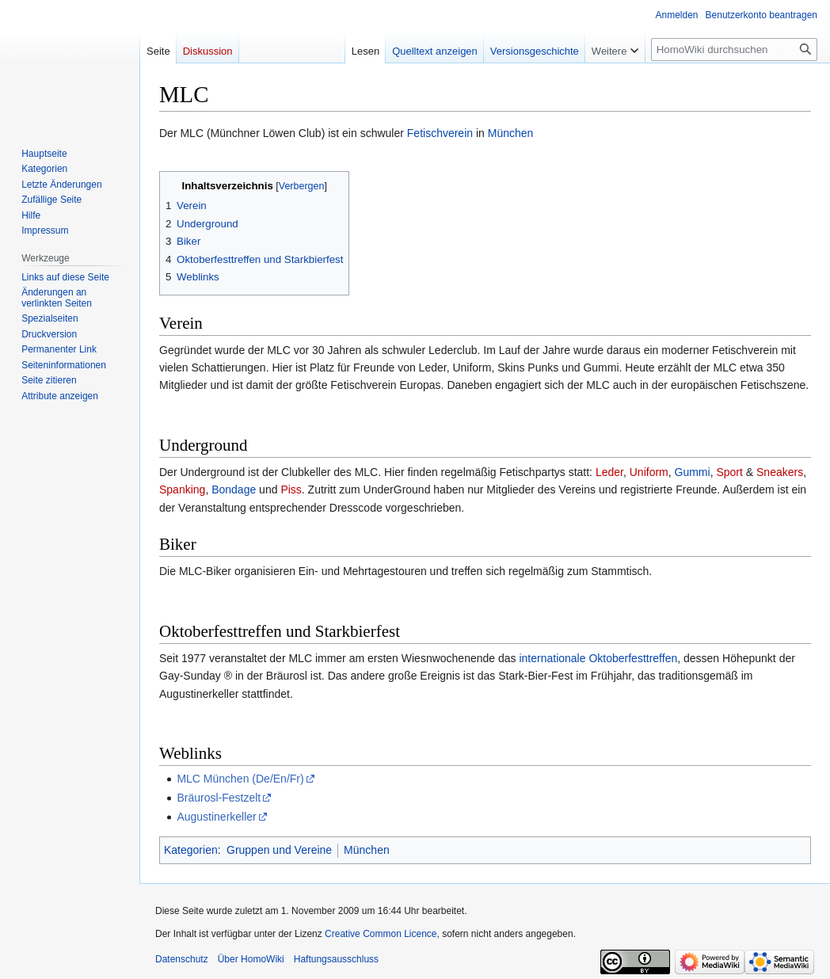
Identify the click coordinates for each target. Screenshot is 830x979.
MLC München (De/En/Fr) (240, 778)
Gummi (692, 472)
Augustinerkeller (216, 816)
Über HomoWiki (251, 959)
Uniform (649, 472)
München (511, 133)
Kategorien (191, 850)
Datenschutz (181, 959)
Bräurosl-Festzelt (219, 797)
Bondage (233, 489)
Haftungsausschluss (336, 959)
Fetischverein (440, 133)
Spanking (182, 489)
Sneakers (779, 472)
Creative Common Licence (380, 933)
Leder (609, 472)
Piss (290, 489)
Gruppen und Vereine (279, 850)
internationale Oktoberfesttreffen (598, 658)
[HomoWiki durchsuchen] (734, 49)
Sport (729, 472)
